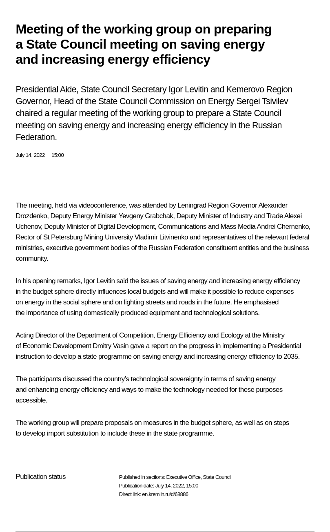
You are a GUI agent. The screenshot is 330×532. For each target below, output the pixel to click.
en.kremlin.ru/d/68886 (165, 494)
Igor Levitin (99, 281)
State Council (217, 477)
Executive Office (183, 477)
